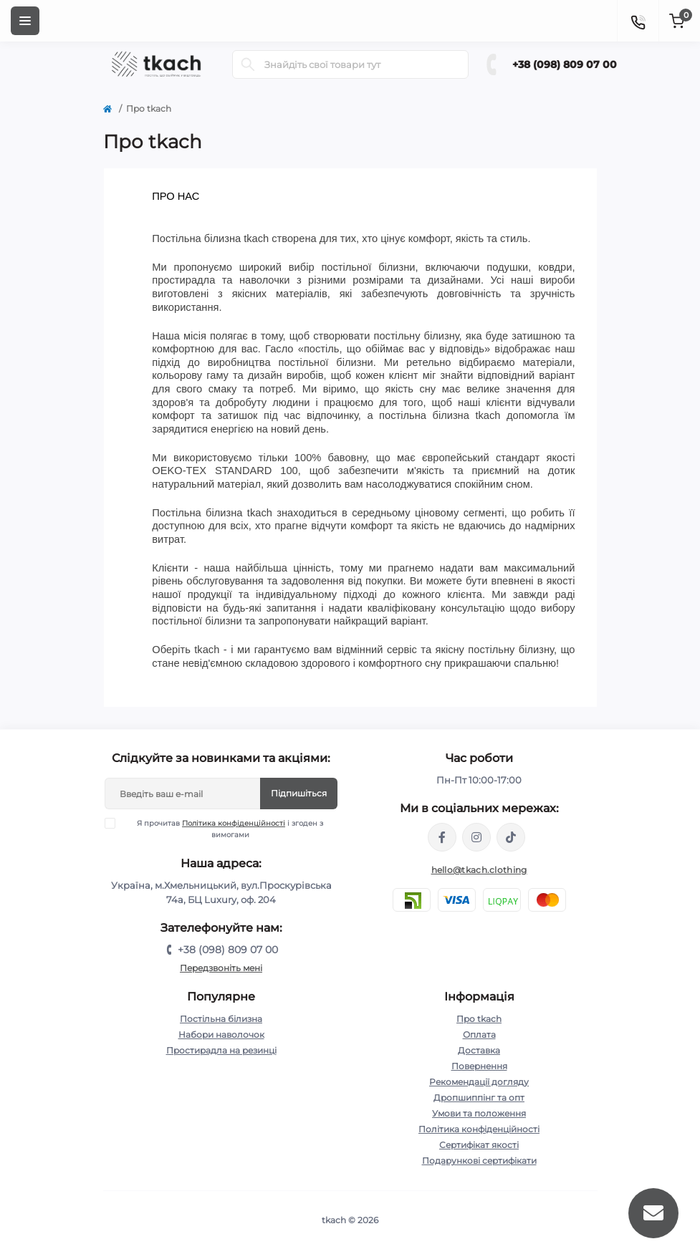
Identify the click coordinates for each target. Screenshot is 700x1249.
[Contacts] (637, 21)
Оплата (479, 1034)
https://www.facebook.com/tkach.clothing (442, 837)
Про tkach (479, 1018)
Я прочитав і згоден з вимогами (223, 828)
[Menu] (25, 20)
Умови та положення (479, 1113)
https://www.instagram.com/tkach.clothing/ (476, 837)
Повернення (479, 1066)
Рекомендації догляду (479, 1081)
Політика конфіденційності (233, 823)
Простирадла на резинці (221, 1050)
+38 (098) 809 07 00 (564, 64)
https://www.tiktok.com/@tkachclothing (511, 837)
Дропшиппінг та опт (478, 1097)
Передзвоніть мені (221, 968)
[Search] (248, 64)
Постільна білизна (221, 1018)
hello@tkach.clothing (479, 869)
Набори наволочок (221, 1034)
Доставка (479, 1050)
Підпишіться (299, 793)
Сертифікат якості (479, 1144)
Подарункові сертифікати (479, 1160)
